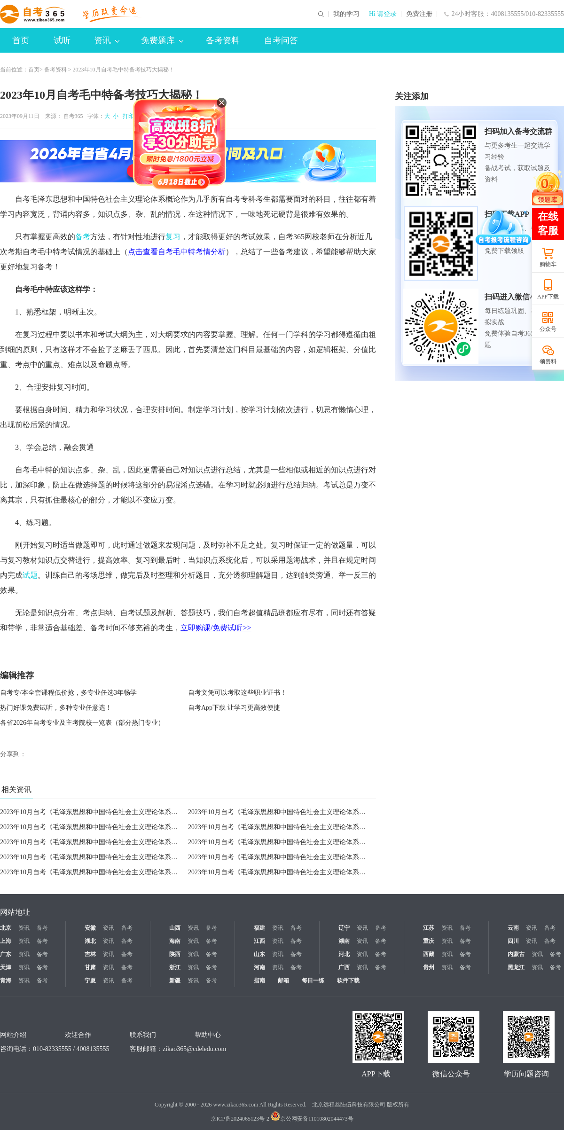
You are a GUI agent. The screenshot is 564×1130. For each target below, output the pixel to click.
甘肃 (90, 967)
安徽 (90, 928)
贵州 (428, 967)
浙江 (174, 967)
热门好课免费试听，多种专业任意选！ (56, 707)
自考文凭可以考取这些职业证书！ (237, 692)
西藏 (428, 954)
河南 (259, 967)
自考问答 (281, 40)
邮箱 (283, 980)
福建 (259, 928)
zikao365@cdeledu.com (194, 1048)
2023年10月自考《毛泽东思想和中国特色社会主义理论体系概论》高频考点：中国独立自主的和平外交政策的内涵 (164, 857)
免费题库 (162, 40)
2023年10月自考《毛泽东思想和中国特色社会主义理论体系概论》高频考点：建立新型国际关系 (326, 857)
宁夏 (90, 980)
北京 (5, 928)
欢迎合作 (78, 1034)
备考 (82, 237)
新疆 (174, 980)
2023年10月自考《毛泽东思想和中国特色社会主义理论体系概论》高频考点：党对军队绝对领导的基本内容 (154, 827)
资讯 (106, 40)
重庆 (428, 941)
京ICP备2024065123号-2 (240, 1118)
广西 (344, 967)
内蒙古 (516, 954)
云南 (513, 928)
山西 (174, 928)
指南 (259, 980)
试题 (30, 575)
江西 (259, 941)
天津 (5, 967)
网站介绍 (13, 1034)
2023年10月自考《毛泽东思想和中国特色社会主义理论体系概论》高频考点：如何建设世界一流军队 (333, 842)
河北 (344, 954)
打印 (127, 116)
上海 (5, 941)
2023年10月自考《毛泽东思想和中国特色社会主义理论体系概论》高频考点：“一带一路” (316, 872)
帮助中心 (208, 1034)
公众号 (548, 329)
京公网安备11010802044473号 (312, 1118)
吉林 (90, 954)
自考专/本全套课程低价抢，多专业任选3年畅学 (68, 692)
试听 (62, 40)
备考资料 (223, 40)
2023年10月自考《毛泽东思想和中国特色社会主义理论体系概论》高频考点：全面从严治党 (319, 812)
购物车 (548, 264)
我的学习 (346, 14)
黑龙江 (516, 967)
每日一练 (313, 980)
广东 (5, 954)
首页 (20, 40)
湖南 (344, 941)
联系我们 (143, 1034)
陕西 (174, 954)
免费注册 (419, 14)
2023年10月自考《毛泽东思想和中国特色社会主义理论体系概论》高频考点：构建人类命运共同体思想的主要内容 (164, 872)
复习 (172, 237)
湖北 (90, 941)
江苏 (428, 928)
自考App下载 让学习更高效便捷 (234, 707)
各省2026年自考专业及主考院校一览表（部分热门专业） (82, 722)
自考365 (73, 116)
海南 (174, 941)
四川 (513, 941)
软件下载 (348, 980)
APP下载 (548, 296)
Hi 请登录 (383, 14)
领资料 (548, 361)
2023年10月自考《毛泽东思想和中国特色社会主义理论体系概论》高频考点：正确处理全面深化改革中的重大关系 (164, 812)
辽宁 (344, 928)
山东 (259, 954)
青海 (5, 980)
